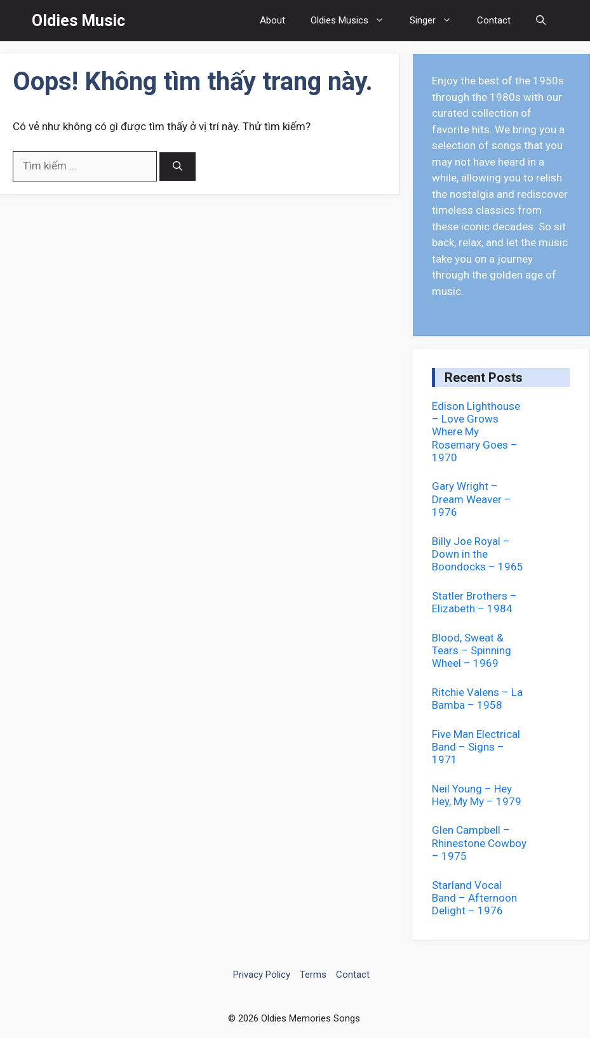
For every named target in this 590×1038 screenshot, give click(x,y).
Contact (494, 20)
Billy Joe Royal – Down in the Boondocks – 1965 (477, 554)
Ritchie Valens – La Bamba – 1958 (477, 698)
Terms (313, 974)
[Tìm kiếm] (177, 166)
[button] (540, 20)
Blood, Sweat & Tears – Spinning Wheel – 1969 (471, 650)
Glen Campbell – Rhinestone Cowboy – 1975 (479, 843)
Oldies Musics (354, 20)
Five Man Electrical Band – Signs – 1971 (476, 747)
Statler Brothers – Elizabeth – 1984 (474, 602)
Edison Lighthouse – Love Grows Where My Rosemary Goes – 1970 (476, 432)
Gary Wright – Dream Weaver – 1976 (471, 499)
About (272, 20)
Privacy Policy (261, 974)
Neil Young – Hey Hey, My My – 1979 (476, 795)
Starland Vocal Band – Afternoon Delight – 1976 (474, 898)
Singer (437, 20)
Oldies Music (78, 20)
